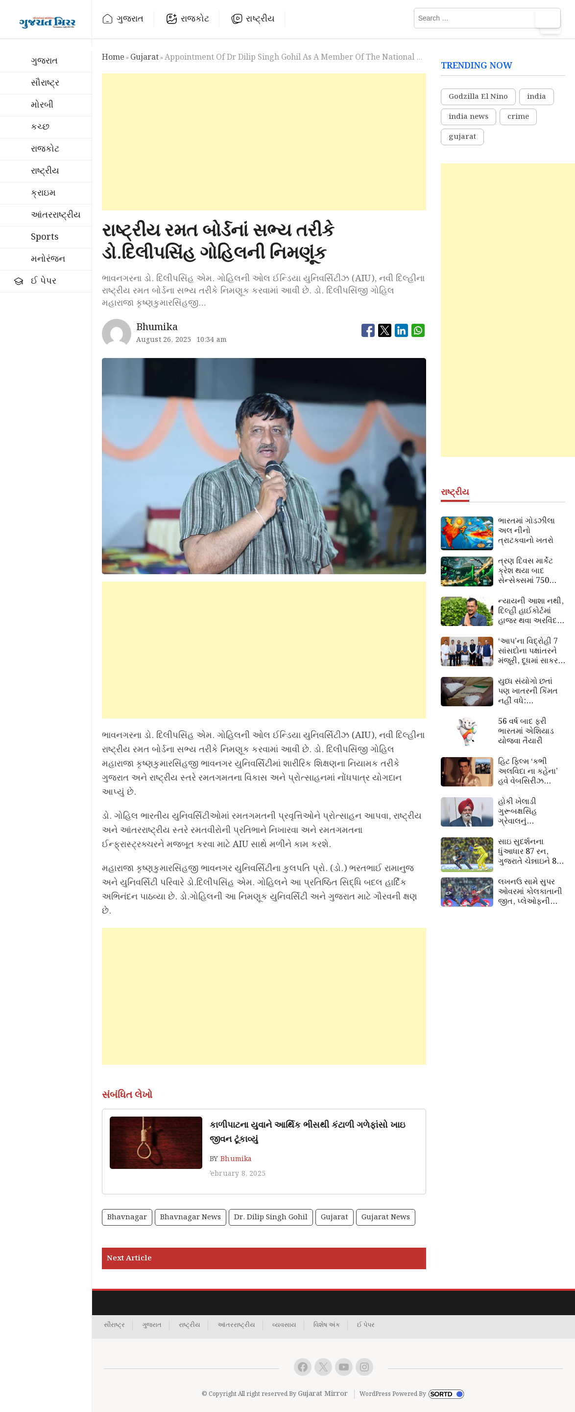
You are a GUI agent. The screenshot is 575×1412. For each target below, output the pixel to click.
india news (468, 117)
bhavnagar (127, 1217)
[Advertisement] (264, 141)
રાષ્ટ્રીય (260, 19)
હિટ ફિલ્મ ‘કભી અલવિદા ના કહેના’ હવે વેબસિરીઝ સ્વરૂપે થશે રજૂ (528, 771)
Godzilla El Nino (478, 97)
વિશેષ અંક (326, 1325)
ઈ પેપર (43, 281)
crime (518, 117)
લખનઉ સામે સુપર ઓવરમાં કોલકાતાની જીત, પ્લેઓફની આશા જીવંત (530, 892)
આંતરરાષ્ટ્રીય (56, 215)
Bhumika (236, 1159)
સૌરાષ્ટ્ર (45, 83)
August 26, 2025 (164, 340)
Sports (45, 237)
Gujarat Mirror (323, 1394)
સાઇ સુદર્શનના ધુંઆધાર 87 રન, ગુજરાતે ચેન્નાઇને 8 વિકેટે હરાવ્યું (527, 852)
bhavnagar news (190, 1217)
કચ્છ (40, 127)
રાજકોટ (195, 19)
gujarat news (385, 1217)
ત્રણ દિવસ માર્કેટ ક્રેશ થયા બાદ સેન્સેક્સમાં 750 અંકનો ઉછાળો (525, 571)
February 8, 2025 (236, 1173)
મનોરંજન (48, 259)
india (536, 97)
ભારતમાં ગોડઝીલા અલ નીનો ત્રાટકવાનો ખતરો (526, 531)
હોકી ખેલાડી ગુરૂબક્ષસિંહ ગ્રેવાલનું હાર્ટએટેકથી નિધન (527, 812)
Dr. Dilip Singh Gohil (271, 1217)
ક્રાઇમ (43, 193)
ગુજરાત (130, 19)
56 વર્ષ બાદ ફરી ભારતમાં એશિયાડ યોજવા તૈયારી (526, 731)
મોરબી (42, 105)
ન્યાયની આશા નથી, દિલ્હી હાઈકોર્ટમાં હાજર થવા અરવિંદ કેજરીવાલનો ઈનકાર (531, 611)
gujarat (144, 57)
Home (113, 57)
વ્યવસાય (284, 1325)
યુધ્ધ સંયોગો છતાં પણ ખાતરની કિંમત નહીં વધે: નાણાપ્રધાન (528, 691)
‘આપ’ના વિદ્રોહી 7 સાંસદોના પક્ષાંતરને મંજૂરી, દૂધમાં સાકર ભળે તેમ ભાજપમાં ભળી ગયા (528, 651)
